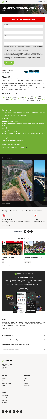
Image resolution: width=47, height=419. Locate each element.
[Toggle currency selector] (40, 2)
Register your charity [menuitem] (6, 383)
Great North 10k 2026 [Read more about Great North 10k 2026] (8, 257)
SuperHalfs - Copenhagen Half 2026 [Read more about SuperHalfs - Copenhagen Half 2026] (34, 257)
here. (26, 147)
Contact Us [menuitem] (26, 378)
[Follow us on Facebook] (3, 411)
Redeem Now (23, 288)
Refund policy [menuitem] (5, 402)
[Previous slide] (3, 203)
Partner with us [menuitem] (27, 381)
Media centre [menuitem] (27, 385)
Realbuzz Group (9, 415)
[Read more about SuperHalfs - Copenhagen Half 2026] (34, 248)
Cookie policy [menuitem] (5, 395)
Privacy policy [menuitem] (5, 398)
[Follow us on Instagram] (14, 411)
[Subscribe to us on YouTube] (17, 411)
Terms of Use (35, 46)
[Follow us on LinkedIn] (6, 411)
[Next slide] (8, 203)
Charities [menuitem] (3, 381)
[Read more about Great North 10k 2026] (12, 248)
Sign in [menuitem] (3, 385)
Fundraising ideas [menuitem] (28, 388)
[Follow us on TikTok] (21, 411)
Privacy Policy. (18, 55)
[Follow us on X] (10, 411)
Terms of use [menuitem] (4, 400)
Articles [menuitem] (26, 383)
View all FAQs (7, 328)
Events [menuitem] (3, 378)
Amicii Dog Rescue (7, 219)
